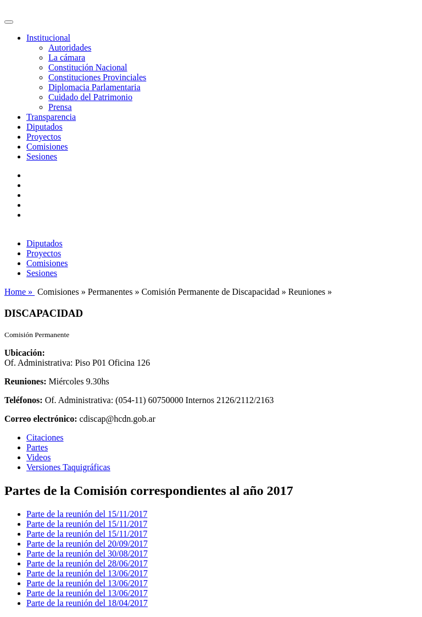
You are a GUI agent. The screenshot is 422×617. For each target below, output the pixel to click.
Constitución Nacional (87, 67)
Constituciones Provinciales (97, 77)
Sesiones (41, 156)
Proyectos (43, 136)
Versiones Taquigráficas (68, 467)
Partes (37, 447)
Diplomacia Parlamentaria (94, 87)
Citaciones (45, 437)
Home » (19, 291)
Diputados (44, 126)
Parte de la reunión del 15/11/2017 (86, 514)
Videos (38, 457)
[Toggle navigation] (8, 22)
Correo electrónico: (40, 418)
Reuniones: (25, 381)
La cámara (66, 57)
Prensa (60, 107)
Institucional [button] (48, 37)
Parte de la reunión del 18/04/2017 (87, 603)
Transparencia (51, 117)
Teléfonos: (23, 400)
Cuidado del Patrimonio (90, 97)
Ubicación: (24, 352)
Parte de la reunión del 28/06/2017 (87, 563)
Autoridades (69, 47)
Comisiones (47, 146)
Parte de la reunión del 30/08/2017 (87, 553)
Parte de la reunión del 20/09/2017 (87, 543)
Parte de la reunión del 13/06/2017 (87, 573)
